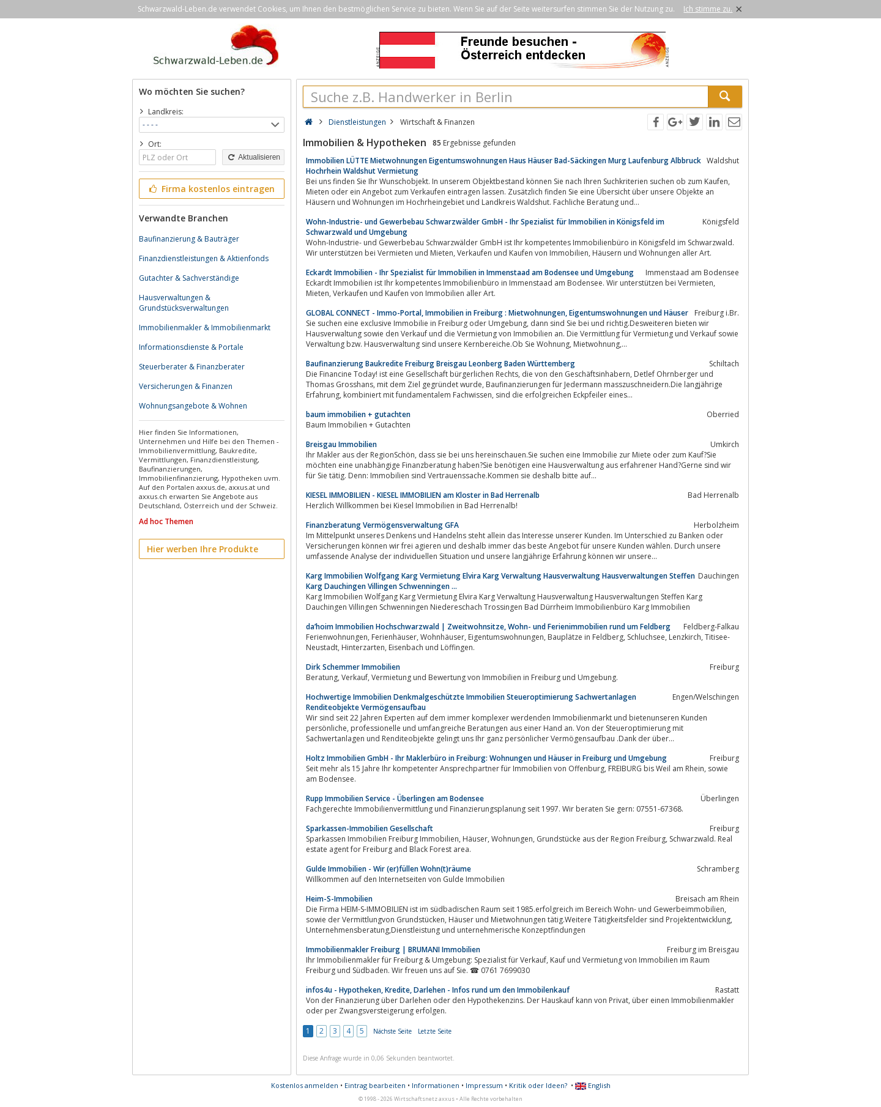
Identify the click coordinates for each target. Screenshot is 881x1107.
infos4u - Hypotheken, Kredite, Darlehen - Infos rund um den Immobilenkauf (438, 990)
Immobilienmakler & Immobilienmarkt (204, 327)
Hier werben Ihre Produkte (202, 549)
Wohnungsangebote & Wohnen (193, 406)
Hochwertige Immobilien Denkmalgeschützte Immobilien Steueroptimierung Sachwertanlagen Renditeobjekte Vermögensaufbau (471, 702)
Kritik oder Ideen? (538, 1085)
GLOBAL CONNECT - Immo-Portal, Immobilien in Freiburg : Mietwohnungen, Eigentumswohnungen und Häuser (497, 313)
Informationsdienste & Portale (191, 347)
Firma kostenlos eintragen (211, 188)
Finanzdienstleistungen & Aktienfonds (204, 258)
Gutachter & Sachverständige (189, 278)
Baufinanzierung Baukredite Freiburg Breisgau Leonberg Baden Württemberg (440, 363)
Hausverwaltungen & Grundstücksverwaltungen (184, 302)
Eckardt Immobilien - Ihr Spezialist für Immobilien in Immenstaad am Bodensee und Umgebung (470, 272)
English (593, 1085)
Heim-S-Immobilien (339, 899)
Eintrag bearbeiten (375, 1085)
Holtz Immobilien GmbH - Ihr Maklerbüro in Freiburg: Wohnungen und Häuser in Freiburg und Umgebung (486, 758)
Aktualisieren (253, 157)
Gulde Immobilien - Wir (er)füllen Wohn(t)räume (388, 869)
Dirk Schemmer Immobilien (353, 667)
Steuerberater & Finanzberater (192, 366)
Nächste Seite (392, 1031)
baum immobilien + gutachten (358, 414)
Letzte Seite (435, 1031)
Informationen (435, 1085)
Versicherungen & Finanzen (185, 386)
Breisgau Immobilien (341, 444)
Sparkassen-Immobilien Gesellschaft (369, 828)
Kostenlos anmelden (304, 1085)
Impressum (484, 1085)
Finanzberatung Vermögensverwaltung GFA (382, 525)
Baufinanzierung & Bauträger (189, 239)
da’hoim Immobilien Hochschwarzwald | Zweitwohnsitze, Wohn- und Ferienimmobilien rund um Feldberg (488, 626)
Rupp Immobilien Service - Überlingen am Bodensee (395, 798)
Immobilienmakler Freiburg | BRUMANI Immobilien (393, 949)
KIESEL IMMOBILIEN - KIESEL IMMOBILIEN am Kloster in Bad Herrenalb (423, 495)
